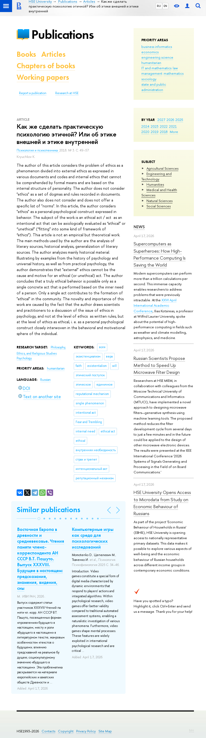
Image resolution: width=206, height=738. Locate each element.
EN (165, 6)
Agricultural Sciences (162, 168)
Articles (53, 54)
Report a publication (32, 93)
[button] (39, 518)
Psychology (24, 358)
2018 (164, 131)
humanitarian (151, 62)
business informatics (156, 46)
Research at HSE (67, 93)
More (174, 131)
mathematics (173, 73)
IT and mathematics (156, 68)
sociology (148, 79)
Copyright (65, 731)
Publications (62, 34)
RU (159, 6)
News (139, 227)
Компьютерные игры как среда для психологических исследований (92, 538)
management (151, 73)
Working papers (43, 77)
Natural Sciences (159, 200)
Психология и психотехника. (38, 150)
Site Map (105, 731)
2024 (145, 126)
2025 (179, 119)
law (175, 68)
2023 (155, 126)
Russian (45, 380)
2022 (164, 126)
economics (150, 52)
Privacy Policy (86, 731)
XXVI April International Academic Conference (155, 305)
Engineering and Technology (156, 176)
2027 (161, 119)
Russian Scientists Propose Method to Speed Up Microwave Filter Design (159, 365)
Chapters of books (46, 65)
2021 (173, 126)
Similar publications (48, 509)
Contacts (48, 731)
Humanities (155, 184)
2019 (155, 131)
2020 (145, 131)
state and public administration (153, 87)
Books (26, 54)
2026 (170, 119)
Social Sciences (158, 206)
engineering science (157, 57)
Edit (191, 730)
